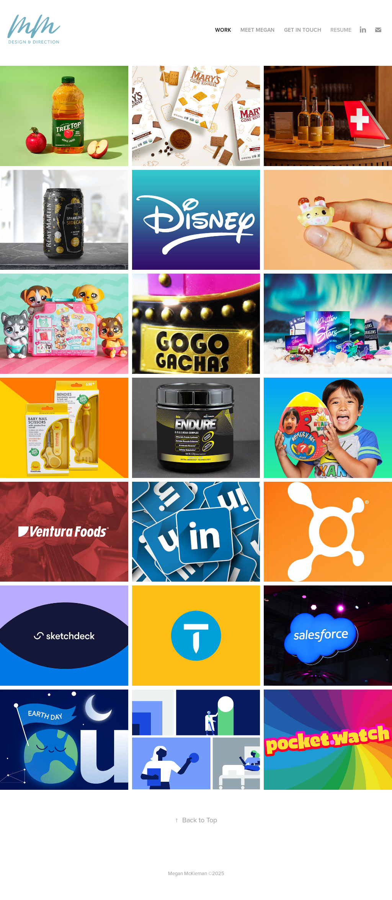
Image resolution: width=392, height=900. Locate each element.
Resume (340, 30)
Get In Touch (302, 30)
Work (223, 30)
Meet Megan (257, 30)
